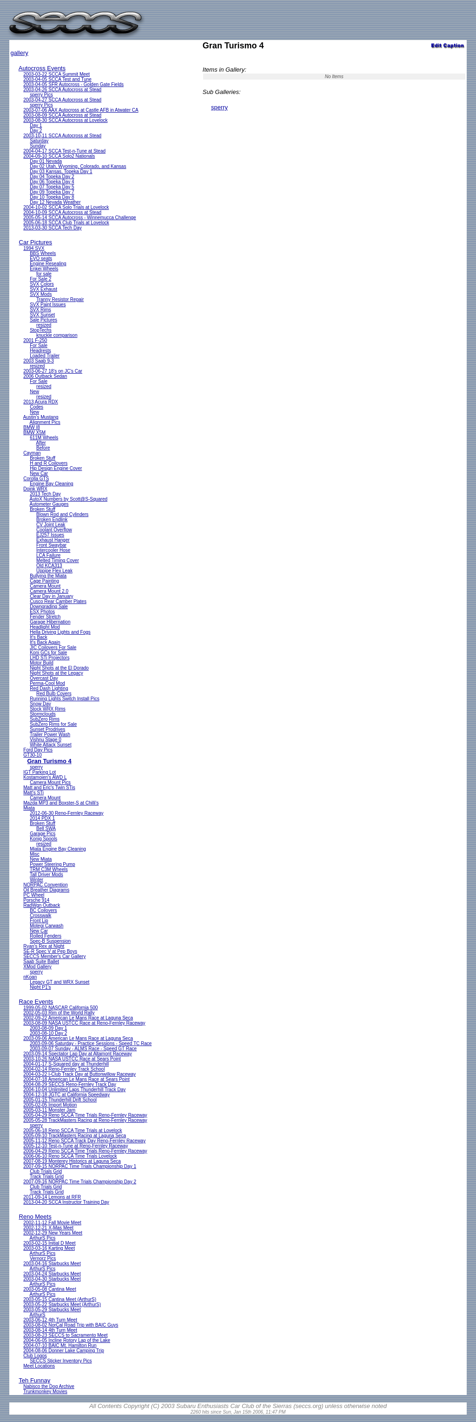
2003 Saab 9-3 (38, 360)
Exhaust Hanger (53, 540)
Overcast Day (44, 678)
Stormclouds (43, 714)
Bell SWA (46, 828)
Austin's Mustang (41, 417)
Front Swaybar (51, 545)
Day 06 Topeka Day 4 (52, 181)
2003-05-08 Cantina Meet (49, 1289)
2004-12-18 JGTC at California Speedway (66, 1094)
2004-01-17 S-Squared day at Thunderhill (66, 1063)
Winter (36, 879)
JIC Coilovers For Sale (53, 647)
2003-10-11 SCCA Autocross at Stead (62, 135)
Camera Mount (45, 586)
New (34, 391)
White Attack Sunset (51, 744)
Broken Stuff (42, 458)
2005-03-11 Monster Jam (49, 1110)
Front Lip (39, 920)
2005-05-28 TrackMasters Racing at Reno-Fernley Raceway (85, 1120)
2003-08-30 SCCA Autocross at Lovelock (65, 120)
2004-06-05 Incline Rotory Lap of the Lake (66, 1340)
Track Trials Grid (47, 1176)
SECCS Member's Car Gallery (54, 956)
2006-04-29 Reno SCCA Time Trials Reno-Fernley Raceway (85, 1151)
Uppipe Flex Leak (54, 570)
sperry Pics (41, 94)
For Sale (38, 345)
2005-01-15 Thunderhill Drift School (60, 1099)
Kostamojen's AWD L (44, 777)
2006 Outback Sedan (45, 376)
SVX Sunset (42, 314)
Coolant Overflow (54, 529)
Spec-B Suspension (50, 941)
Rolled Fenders (45, 936)
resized (43, 325)
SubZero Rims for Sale (53, 724)
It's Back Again (45, 642)
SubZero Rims (45, 719)
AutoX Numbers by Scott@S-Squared (68, 499)
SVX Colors (42, 284)
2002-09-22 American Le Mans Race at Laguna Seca (78, 1017)
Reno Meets (35, 1216)
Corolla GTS (36, 478)
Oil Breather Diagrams (46, 889)
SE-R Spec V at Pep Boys (50, 951)
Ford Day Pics (38, 749)
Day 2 (36, 130)
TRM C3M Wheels (49, 869)
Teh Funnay (34, 1380)
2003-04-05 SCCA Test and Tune (57, 79)
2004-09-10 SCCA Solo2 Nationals (59, 156)
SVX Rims (40, 309)
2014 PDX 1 (42, 818)
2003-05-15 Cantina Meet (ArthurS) (59, 1299)
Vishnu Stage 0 (45, 739)
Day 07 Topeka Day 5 (52, 186)
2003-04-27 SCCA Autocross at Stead (62, 99)
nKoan (30, 976)
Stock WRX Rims (48, 708)
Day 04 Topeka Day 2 (52, 176)
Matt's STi (33, 792)
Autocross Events (42, 68)
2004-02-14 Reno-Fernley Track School (64, 1069)
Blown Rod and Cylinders (62, 514)
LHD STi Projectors (49, 657)
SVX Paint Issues (48, 304)
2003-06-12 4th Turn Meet (50, 1319)
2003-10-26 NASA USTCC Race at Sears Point (72, 1058)
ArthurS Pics (43, 1238)
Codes (36, 406)
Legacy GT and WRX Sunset (59, 982)
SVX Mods (41, 294)
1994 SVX (33, 248)
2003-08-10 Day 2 (48, 1033)
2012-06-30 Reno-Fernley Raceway (66, 813)
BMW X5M (34, 432)
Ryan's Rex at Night (43, 946)
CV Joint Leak (50, 524)
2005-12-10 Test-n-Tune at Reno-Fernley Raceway (75, 1145)
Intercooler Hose (53, 550)
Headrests (40, 350)
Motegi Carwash (46, 925)
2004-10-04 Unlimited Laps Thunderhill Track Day (74, 1089)
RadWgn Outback (41, 905)
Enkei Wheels (44, 268)
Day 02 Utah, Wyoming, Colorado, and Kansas (78, 166)
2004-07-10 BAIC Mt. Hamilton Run (59, 1345)
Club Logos (35, 1355)
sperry (36, 767)
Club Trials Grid (46, 1171)
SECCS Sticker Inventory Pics (61, 1360)
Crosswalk (40, 915)
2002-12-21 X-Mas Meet (48, 1227)
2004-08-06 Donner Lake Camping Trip (63, 1350)
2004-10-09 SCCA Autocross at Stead (62, 212)
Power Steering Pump (52, 864)
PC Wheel (33, 895)
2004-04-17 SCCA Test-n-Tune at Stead (64, 151)
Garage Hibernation (50, 621)
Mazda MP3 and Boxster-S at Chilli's (61, 802)
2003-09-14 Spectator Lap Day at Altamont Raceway (77, 1053)
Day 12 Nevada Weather (55, 202)
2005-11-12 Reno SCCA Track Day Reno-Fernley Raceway (84, 1140)
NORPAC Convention (45, 884)
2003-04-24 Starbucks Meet (51, 1273)
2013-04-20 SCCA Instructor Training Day (66, 1202)
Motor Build (41, 662)
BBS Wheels (43, 253)
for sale (44, 273)
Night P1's (40, 987)
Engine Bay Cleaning (51, 483)
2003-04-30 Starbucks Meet (51, 1278)
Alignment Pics (45, 422)
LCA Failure (48, 555)
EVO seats (41, 258)
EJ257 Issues (50, 534)
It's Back (38, 637)
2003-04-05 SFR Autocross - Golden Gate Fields (73, 84)
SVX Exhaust (43, 289)
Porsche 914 (36, 900)
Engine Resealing (48, 263)
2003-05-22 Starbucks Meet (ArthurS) (62, 1304)
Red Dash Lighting (49, 688)
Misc (35, 854)
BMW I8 (31, 427)
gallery (19, 52)
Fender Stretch (45, 616)
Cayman (31, 453)
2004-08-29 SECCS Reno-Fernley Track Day (69, 1084)
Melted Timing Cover (57, 560)
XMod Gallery (37, 966)
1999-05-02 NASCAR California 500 (60, 1007)
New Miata (41, 859)
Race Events (36, 1001)
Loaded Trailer (45, 355)
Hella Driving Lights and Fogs (60, 632)
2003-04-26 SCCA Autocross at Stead (62, 89)
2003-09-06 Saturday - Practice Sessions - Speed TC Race (91, 1043)
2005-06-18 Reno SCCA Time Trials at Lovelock (72, 1130)
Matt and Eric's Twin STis (49, 787)
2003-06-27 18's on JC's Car (52, 371)
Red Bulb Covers (54, 693)
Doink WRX (35, 488)
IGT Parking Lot (39, 772)
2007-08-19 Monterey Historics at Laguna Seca (72, 1161)
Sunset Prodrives (47, 729)
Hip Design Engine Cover (56, 468)
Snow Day (40, 703)
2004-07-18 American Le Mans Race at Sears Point (76, 1079)
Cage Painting (44, 581)
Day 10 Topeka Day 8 (52, 197)
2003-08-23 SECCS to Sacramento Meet (65, 1335)
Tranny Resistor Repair (60, 299)
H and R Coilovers (48, 463)
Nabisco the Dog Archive (48, 1386)
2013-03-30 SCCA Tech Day (52, 227)
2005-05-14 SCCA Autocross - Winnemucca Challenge (79, 217)
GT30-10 (32, 755)
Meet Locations (39, 1365)
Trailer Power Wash (50, 734)
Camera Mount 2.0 (49, 591)
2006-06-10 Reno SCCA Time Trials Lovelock (70, 1156)
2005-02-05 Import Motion (50, 1104)
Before (43, 447)
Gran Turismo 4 (49, 761)
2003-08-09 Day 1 (48, 1028)
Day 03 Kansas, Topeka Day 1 (61, 171)
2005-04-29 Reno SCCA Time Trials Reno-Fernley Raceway (85, 1115)
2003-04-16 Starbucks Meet (51, 1263)
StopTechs (41, 330)
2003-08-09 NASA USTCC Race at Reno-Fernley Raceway (84, 1023)
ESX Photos (42, 611)
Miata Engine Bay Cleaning (58, 849)
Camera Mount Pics (50, 782)
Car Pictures (36, 242)
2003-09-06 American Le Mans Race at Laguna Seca (78, 1038)
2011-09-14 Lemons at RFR (52, 1197)
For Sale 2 (40, 279)
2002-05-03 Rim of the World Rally (58, 1012)
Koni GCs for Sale (48, 652)
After (41, 442)
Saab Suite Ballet (41, 961)
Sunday (38, 145)
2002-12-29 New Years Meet (52, 1232)
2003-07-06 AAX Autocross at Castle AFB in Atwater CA (80, 110)
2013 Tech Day (45, 493)
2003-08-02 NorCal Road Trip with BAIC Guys (70, 1325)
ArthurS (38, 1314)
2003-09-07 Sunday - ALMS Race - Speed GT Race (83, 1048)
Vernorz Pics (43, 1258)
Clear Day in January (51, 596)
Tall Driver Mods (46, 874)
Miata (28, 808)
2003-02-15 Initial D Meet (49, 1243)
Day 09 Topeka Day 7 (52, 192)
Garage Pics (42, 833)
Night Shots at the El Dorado (59, 668)
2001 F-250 (35, 340)
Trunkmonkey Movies (45, 1391)
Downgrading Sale (49, 606)
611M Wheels (44, 437)
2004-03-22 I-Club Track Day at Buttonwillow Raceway (79, 1074)
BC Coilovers (43, 910)
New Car (39, 473)
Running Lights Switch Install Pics (64, 698)
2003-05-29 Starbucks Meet (51, 1309)
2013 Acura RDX (40, 401)
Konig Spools (43, 838)
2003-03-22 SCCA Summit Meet (56, 74)
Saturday (39, 140)
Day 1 (36, 125)
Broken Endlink (51, 519)
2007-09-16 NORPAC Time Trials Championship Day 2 (79, 1181)
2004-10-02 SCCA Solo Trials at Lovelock (66, 207)
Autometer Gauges (49, 504)
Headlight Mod (45, 627)
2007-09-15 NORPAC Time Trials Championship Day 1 (79, 1166)
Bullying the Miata (48, 575)
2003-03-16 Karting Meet (49, 1248)
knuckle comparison (56, 335)
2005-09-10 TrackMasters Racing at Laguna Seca (74, 1135)
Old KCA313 (49, 565)
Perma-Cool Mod (47, 683)
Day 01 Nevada (46, 161)
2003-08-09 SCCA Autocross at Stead (62, 115)
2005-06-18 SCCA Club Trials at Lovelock (66, 222)
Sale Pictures (43, 319)
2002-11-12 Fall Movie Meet (52, 1222)
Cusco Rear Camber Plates (58, 601)
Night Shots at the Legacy (56, 673)
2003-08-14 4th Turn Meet (50, 1330)
